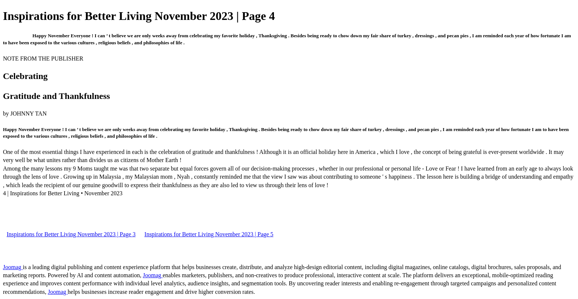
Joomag (13, 267)
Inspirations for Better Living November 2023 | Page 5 (209, 234)
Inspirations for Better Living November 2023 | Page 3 (71, 234)
